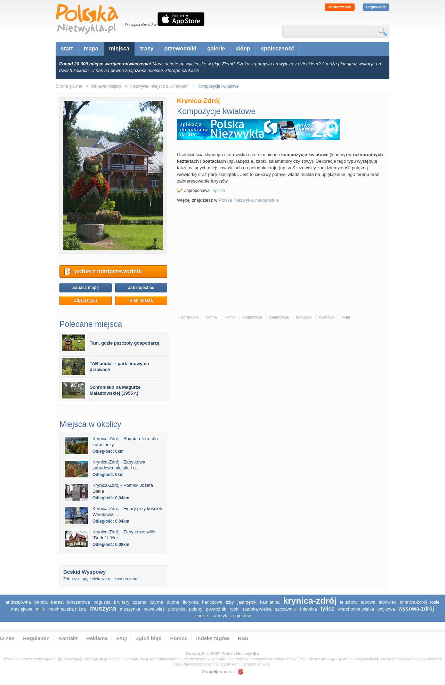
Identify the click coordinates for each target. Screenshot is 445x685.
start (67, 48)
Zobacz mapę (85, 287)
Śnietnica (308, 609)
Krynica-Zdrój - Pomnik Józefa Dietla (122, 488)
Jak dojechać (141, 287)
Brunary (121, 602)
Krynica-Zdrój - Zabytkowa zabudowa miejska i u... (118, 464)
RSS (243, 638)
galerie (216, 48)
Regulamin (36, 638)
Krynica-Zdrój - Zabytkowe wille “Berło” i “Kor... (123, 534)
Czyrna (156, 602)
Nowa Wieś (154, 609)
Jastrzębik (247, 602)
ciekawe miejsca (106, 86)
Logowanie (376, 7)
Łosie (435, 602)
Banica (41, 602)
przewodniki (180, 48)
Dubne (173, 602)
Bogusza (102, 602)
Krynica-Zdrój (310, 600)
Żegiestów (240, 615)
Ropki (235, 609)
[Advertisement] (281, 258)
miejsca (119, 48)
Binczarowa (78, 602)
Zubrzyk (219, 615)
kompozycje (279, 317)
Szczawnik (285, 609)
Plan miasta (141, 300)
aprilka (219, 190)
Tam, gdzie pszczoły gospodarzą (125, 343)
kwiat (345, 317)
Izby (230, 602)
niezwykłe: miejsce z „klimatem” (159, 86)
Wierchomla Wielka (356, 609)
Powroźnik (216, 609)
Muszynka (130, 609)
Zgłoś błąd (149, 638)
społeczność (339, 7)
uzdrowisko (189, 317)
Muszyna (102, 608)
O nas (7, 638)
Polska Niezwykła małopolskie (249, 200)
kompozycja (252, 317)
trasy (146, 48)
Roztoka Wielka (257, 609)
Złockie (201, 615)
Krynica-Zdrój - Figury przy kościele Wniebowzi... (127, 511)
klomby (211, 317)
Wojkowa (386, 609)
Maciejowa (21, 609)
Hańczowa (212, 602)
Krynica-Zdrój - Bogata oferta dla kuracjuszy (125, 441)
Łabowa (368, 602)
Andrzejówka (18, 602)
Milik (40, 609)
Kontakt (68, 638)
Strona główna (69, 86)
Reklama (97, 638)
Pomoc (179, 638)
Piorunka (177, 609)
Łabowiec (388, 602)
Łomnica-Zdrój (413, 602)
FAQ (121, 638)
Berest (57, 602)
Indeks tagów (212, 638)
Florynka (191, 602)
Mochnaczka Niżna (67, 609)
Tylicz (327, 609)
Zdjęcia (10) (85, 300)
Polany (195, 609)
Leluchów (349, 602)
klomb (230, 317)
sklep (243, 48)
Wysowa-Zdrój (416, 609)
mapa (91, 48)
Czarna (139, 602)
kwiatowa (326, 317)
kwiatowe (304, 317)
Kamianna (270, 602)
